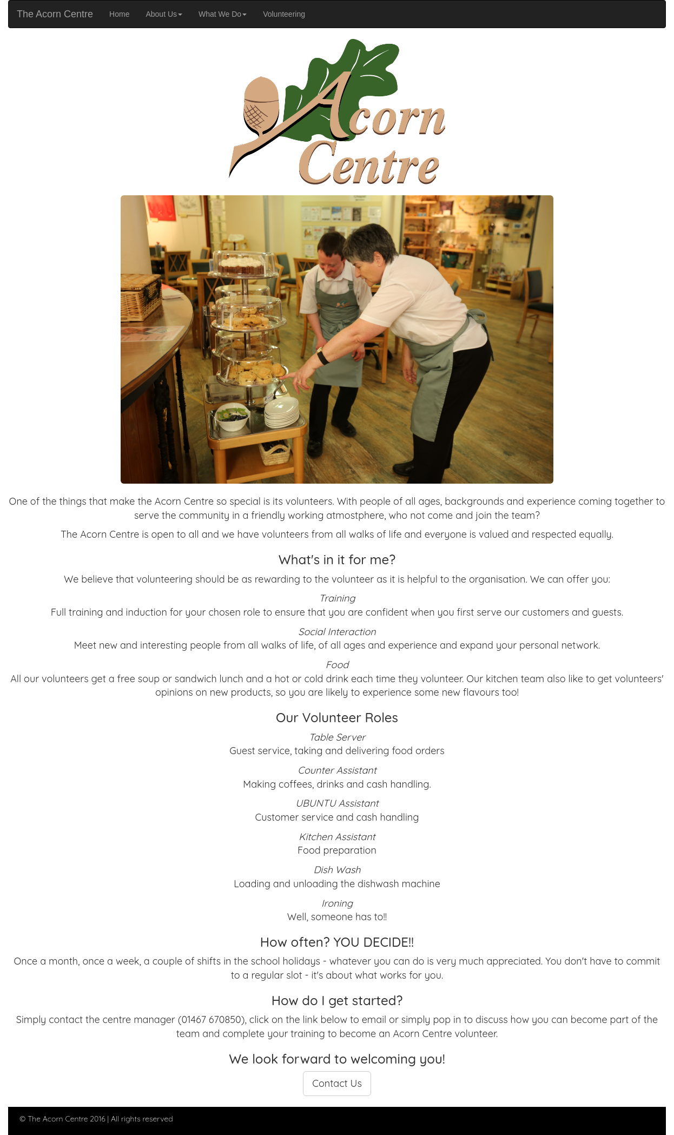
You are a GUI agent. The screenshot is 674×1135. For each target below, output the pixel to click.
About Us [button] (164, 14)
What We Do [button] (223, 14)
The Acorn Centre (55, 14)
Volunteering (288, 13)
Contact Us (337, 1083)
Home (123, 13)
